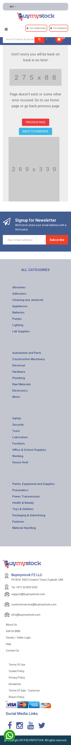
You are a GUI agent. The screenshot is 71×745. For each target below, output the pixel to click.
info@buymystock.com (25, 614)
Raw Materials (21, 384)
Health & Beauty (23, 502)
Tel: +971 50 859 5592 (24, 587)
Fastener (18, 521)
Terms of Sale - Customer (24, 690)
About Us (11, 624)
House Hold (20, 462)
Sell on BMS (13, 631)
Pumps (17, 319)
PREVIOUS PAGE (35, 122)
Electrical (18, 365)
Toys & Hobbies (23, 509)
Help (8, 644)
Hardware (18, 371)
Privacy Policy (17, 677)
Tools (16, 431)
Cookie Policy (16, 671)
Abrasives (19, 287)
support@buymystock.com (28, 594)
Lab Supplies (21, 331)
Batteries (18, 312)
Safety (16, 418)
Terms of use (17, 664)
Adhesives (19, 293)
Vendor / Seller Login (18, 637)
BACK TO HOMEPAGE (35, 131)
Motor (16, 397)
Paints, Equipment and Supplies (33, 484)
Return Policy (16, 697)
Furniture (18, 443)
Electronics (20, 390)
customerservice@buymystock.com (33, 604)
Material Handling (24, 528)
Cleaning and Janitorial (27, 300)
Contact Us (12, 650)
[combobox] (23, 39)
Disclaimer (15, 684)
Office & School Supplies (29, 450)
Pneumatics (20, 490)
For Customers (38, 28)
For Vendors (60, 28)
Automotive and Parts (26, 353)
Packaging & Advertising (28, 515)
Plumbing (18, 378)
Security (18, 424)
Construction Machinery (28, 359)
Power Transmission (26, 496)
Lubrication (20, 437)
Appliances (19, 306)
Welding (17, 456)
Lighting (17, 325)
